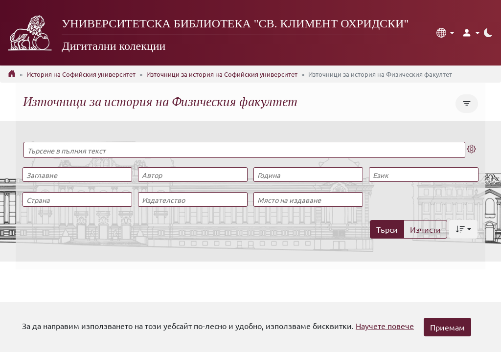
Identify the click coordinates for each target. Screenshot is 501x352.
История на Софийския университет (81, 74)
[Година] (308, 174)
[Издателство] (192, 199)
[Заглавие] (77, 174)
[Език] (423, 174)
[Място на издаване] (308, 199)
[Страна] (77, 199)
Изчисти (425, 229)
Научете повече (385, 325)
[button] (445, 33)
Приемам (447, 327)
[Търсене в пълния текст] (244, 150)
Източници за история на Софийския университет (221, 74)
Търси (387, 229)
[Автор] (192, 174)
